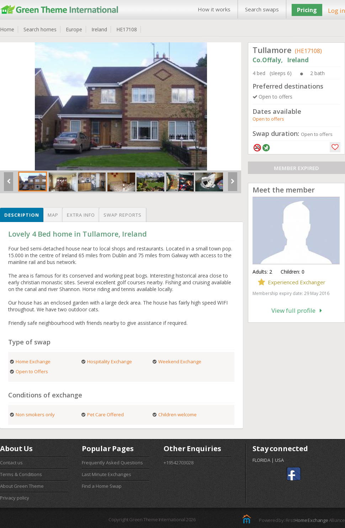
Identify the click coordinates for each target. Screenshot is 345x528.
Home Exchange (311, 520)
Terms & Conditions (21, 474)
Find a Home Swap (102, 486)
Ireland (99, 29)
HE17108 (126, 29)
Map (53, 215)
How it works (214, 9)
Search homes (40, 29)
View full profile (296, 310)
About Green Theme (22, 486)
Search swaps (262, 9)
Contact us (11, 462)
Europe (74, 29)
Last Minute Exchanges (106, 474)
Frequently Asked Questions (112, 462)
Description (21, 215)
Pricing (307, 10)
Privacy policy (14, 498)
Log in (336, 10)
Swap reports (123, 215)
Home (7, 29)
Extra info (81, 215)
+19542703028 (178, 462)
